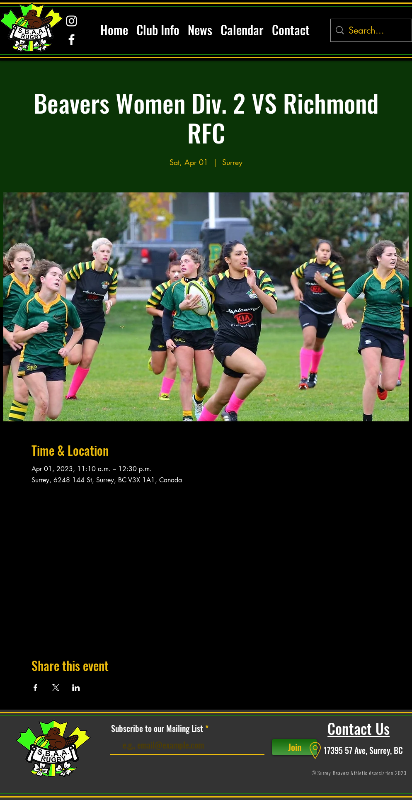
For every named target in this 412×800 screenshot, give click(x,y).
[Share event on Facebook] (35, 687)
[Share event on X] (56, 687)
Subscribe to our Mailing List (157, 728)
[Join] (294, 747)
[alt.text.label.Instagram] (71, 21)
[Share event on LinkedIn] (76, 687)
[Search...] (371, 30)
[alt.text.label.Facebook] (71, 39)
